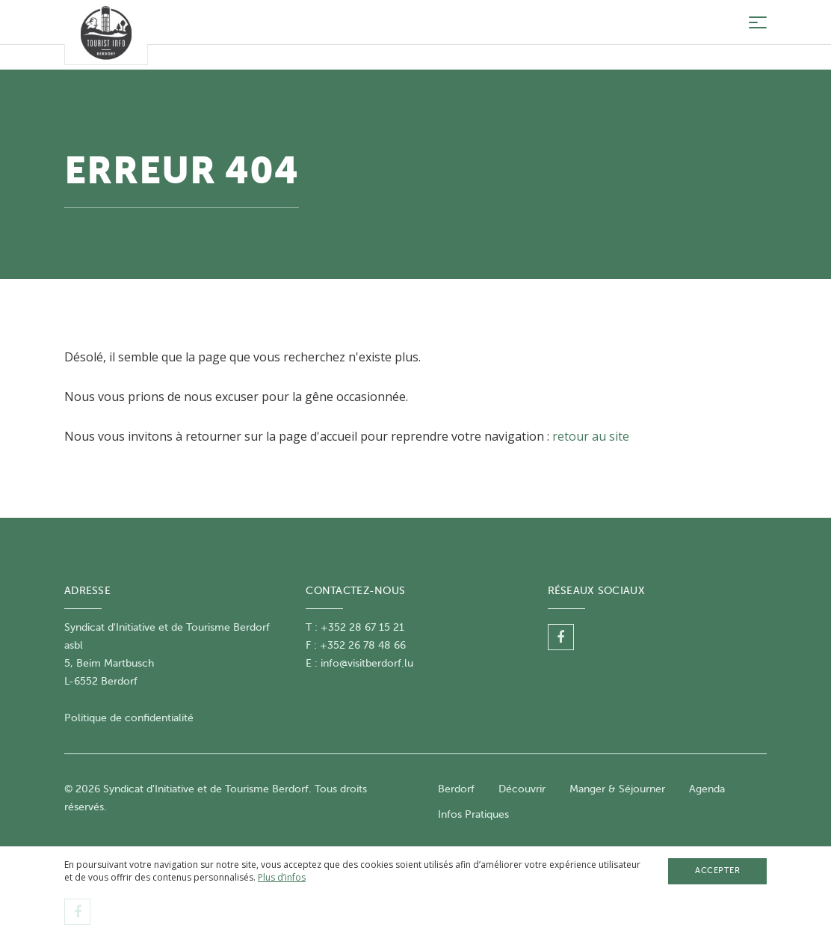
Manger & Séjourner (617, 789)
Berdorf (456, 789)
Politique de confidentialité (129, 718)
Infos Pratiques (473, 814)
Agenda (707, 789)
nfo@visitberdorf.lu (368, 663)
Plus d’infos (282, 877)
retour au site (590, 436)
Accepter (717, 870)
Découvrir (522, 789)
